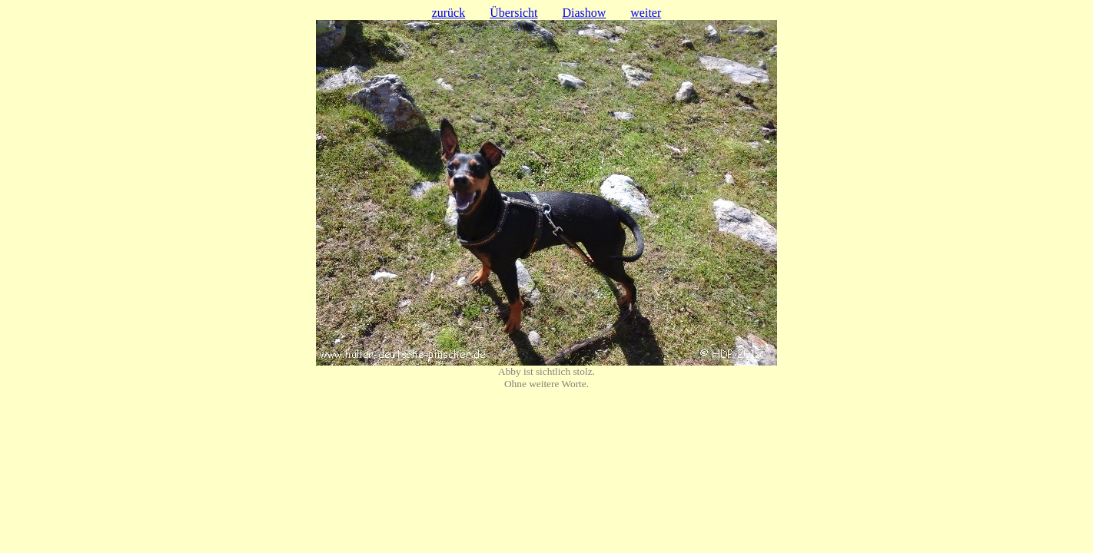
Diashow (584, 12)
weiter (645, 12)
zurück (449, 12)
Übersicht (513, 12)
